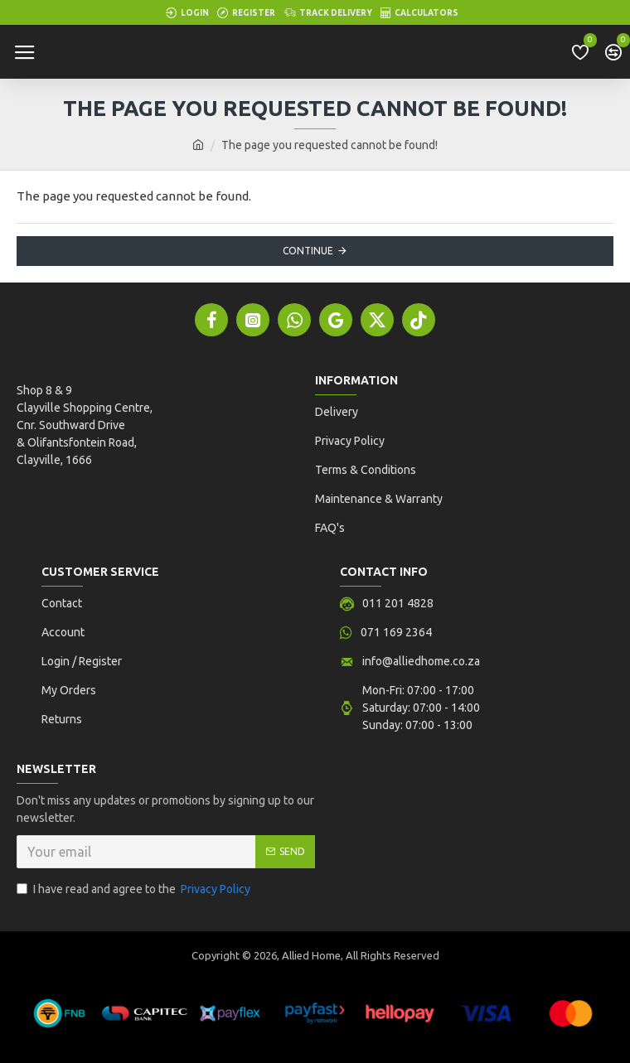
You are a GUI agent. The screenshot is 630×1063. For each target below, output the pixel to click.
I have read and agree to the (135, 889)
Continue (308, 250)
